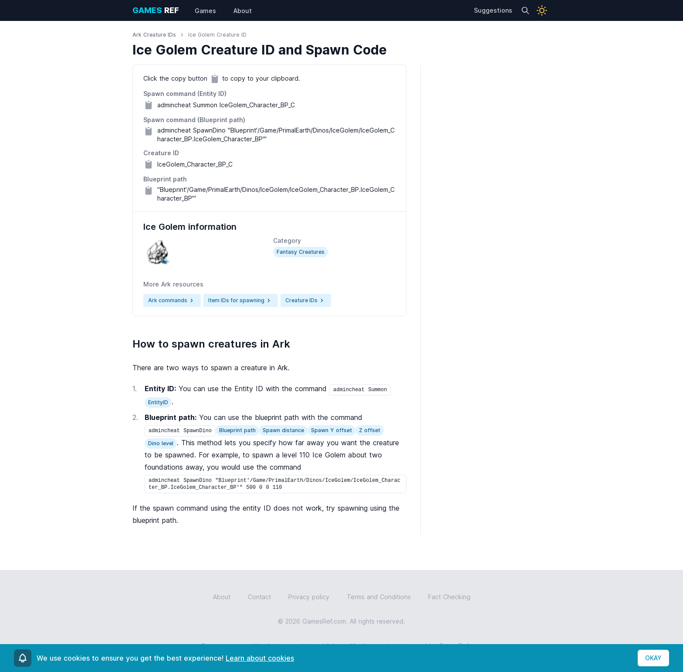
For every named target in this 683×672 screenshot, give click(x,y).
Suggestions (493, 10)
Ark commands (172, 300)
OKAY (653, 658)
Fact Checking (449, 596)
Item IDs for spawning (240, 300)
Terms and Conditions (379, 596)
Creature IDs (305, 300)
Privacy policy (308, 596)
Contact (259, 596)
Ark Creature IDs (154, 34)
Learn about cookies (260, 658)
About (221, 596)
